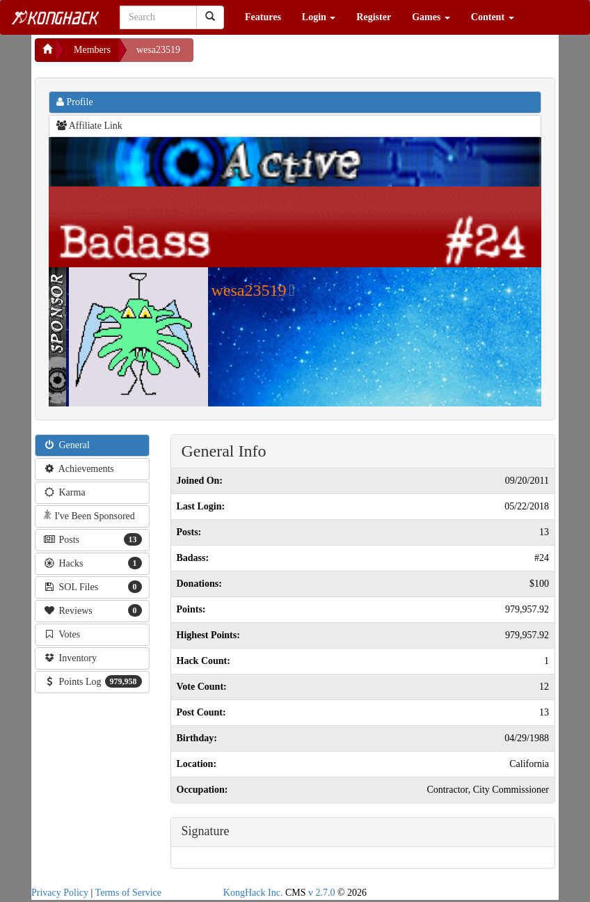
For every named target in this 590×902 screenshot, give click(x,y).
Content (492, 17)
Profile (74, 102)
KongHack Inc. (253, 892)
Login (319, 17)
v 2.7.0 (321, 892)
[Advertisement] (304, 55)
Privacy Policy (59, 892)
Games (431, 17)
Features (263, 17)
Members (92, 50)
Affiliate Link (89, 125)
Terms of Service (128, 892)
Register (373, 17)
